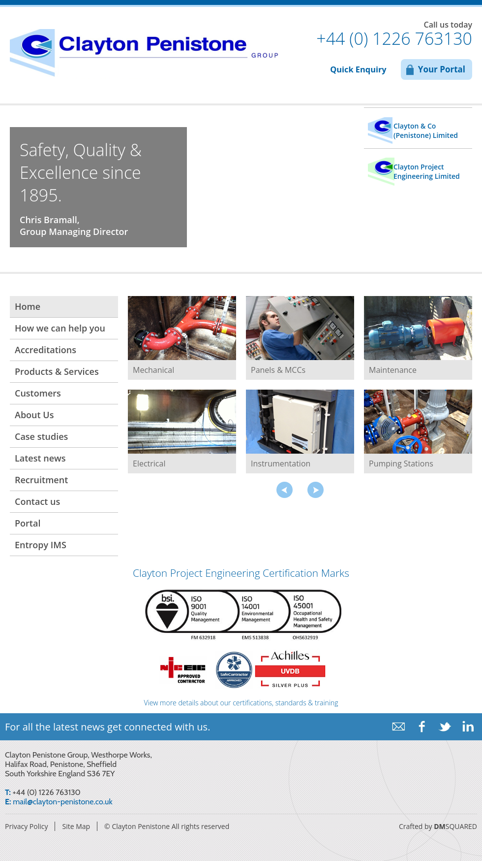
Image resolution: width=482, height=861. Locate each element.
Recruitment (41, 480)
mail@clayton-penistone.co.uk (62, 801)
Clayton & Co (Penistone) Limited (425, 130)
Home (27, 306)
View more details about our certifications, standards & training (241, 704)
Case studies (41, 436)
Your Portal (441, 69)
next (315, 490)
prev (284, 490)
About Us (34, 415)
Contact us (37, 501)
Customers (38, 393)
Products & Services (57, 371)
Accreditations (45, 350)
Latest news (40, 458)
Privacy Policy (26, 826)
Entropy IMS (40, 545)
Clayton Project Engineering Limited (426, 171)
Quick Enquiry (358, 69)
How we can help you (60, 328)
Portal (27, 523)
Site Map (76, 826)
